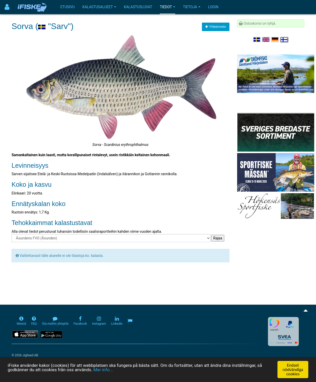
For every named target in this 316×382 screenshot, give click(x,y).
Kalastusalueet (99, 7)
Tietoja (191, 7)
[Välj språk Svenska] (257, 40)
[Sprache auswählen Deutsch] (275, 40)
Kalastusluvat (138, 7)
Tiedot (167, 7)
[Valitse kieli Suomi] (284, 40)
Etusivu (67, 7)
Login (213, 7)
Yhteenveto (215, 27)
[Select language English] (266, 40)
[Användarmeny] (7, 7)
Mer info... (103, 377)
